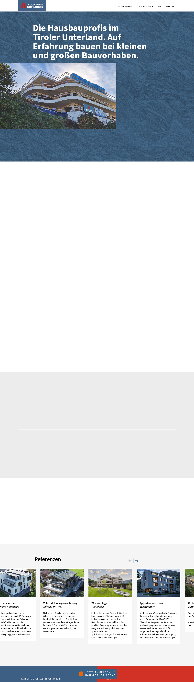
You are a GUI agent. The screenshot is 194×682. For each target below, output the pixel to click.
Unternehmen (125, 6)
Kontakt (171, 6)
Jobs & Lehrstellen (149, 6)
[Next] (136, 560)
